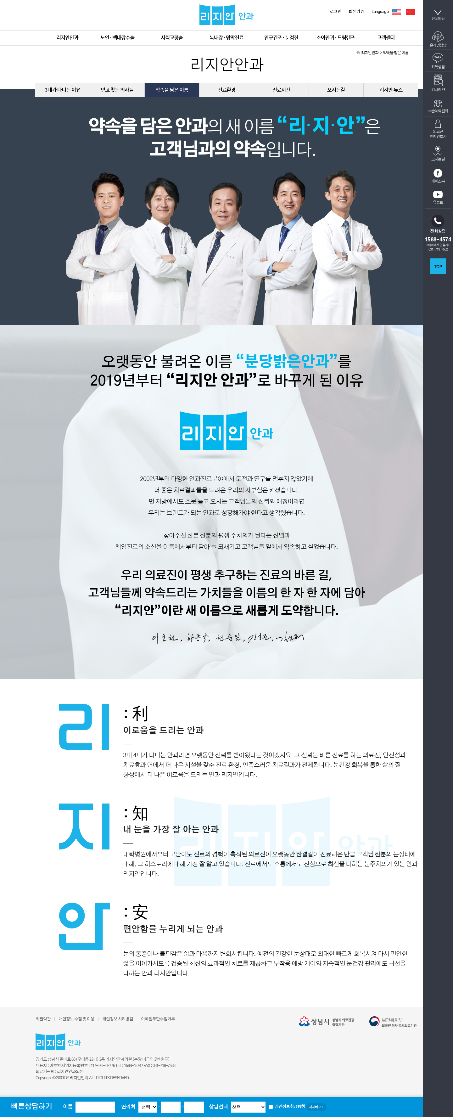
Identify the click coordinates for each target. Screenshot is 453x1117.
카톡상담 (438, 61)
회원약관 (43, 1019)
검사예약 (438, 83)
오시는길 (438, 153)
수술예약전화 (438, 106)
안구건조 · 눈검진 (281, 38)
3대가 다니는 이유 (62, 90)
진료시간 (281, 90)
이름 (67, 1106)
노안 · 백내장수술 (117, 38)
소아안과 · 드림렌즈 (335, 38)
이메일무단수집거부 (158, 1019)
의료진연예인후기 (438, 129)
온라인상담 (438, 39)
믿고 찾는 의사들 (117, 90)
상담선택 (218, 1106)
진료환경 (226, 90)
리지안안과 (67, 38)
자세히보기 (316, 1107)
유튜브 (438, 197)
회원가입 (356, 12)
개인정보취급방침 (290, 1107)
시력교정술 (172, 38)
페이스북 (438, 176)
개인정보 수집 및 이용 (76, 1019)
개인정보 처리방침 (117, 1019)
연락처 (128, 1106)
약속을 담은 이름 (171, 90)
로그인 (336, 12)
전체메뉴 (438, 15)
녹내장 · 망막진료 (226, 38)
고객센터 (385, 38)
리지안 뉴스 (390, 90)
